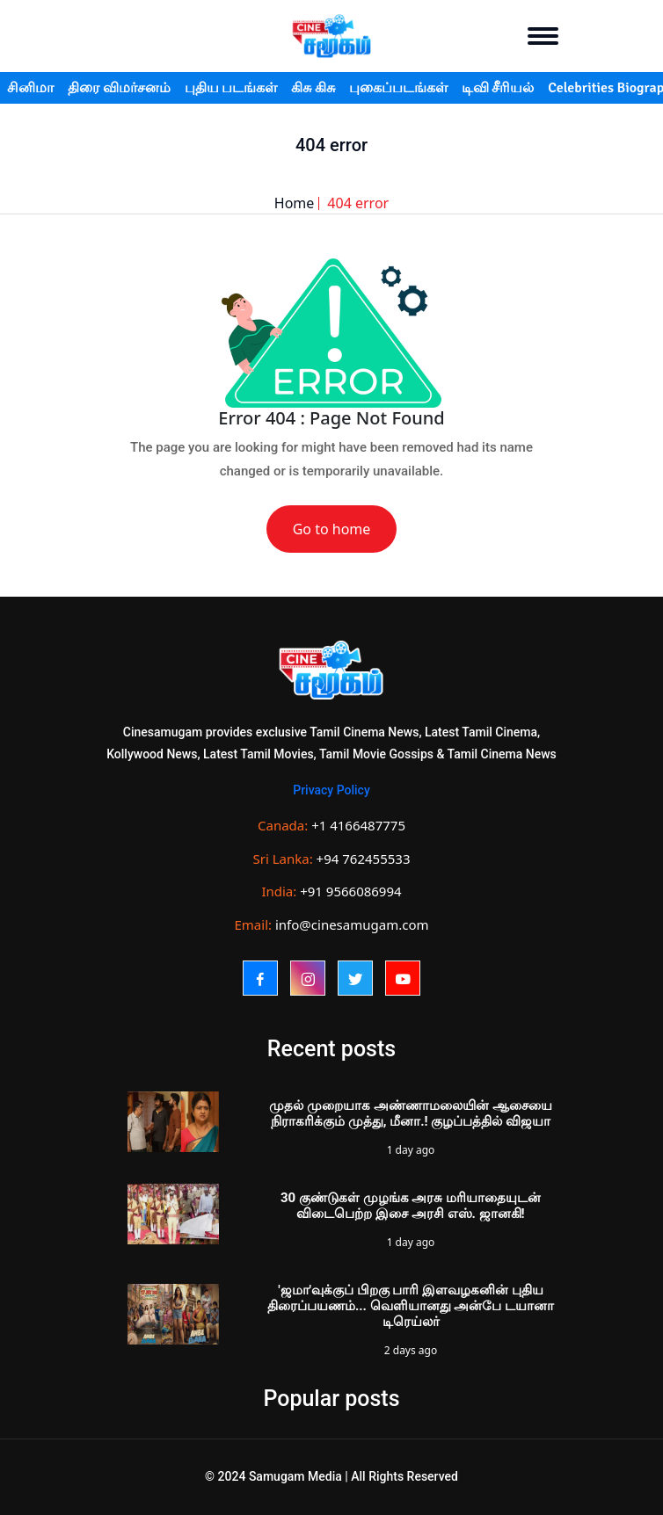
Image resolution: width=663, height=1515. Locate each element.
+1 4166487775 (358, 825)
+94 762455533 (364, 858)
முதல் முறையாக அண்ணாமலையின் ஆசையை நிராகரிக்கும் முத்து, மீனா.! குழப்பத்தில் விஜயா (410, 1113)
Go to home (332, 529)
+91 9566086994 (350, 891)
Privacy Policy (331, 790)
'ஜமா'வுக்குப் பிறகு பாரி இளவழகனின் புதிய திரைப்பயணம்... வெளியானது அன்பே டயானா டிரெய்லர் (410, 1306)
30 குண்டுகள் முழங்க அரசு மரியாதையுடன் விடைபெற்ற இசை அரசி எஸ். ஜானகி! (410, 1205)
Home (294, 203)
